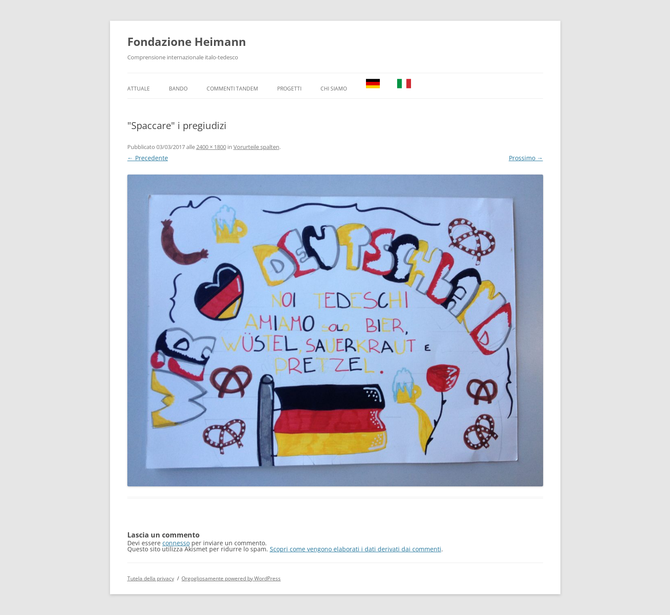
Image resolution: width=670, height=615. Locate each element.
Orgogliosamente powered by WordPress (231, 578)
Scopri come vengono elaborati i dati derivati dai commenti (355, 549)
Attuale (138, 88)
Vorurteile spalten (256, 147)
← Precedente (147, 158)
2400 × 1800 (211, 147)
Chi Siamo (333, 88)
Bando (178, 88)
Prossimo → (526, 158)
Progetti (289, 88)
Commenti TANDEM (232, 88)
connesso (176, 543)
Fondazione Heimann (186, 41)
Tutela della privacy (150, 578)
